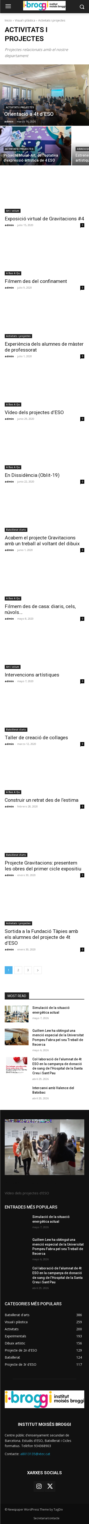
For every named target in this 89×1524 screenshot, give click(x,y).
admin (9, 225)
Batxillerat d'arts (16, 529)
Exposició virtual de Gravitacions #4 (44, 219)
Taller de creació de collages (36, 737)
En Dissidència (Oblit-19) (32, 475)
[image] (44, 1147)
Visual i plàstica (25, 20)
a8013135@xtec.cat (35, 1454)
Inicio (8, 20)
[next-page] (38, 970)
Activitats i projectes (20, 107)
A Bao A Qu (13, 273)
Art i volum (12, 210)
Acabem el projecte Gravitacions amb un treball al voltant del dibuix (42, 540)
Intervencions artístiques (32, 675)
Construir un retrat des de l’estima (41, 800)
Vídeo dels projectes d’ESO (34, 412)
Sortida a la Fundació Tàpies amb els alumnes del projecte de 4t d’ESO (41, 937)
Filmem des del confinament (36, 281)
